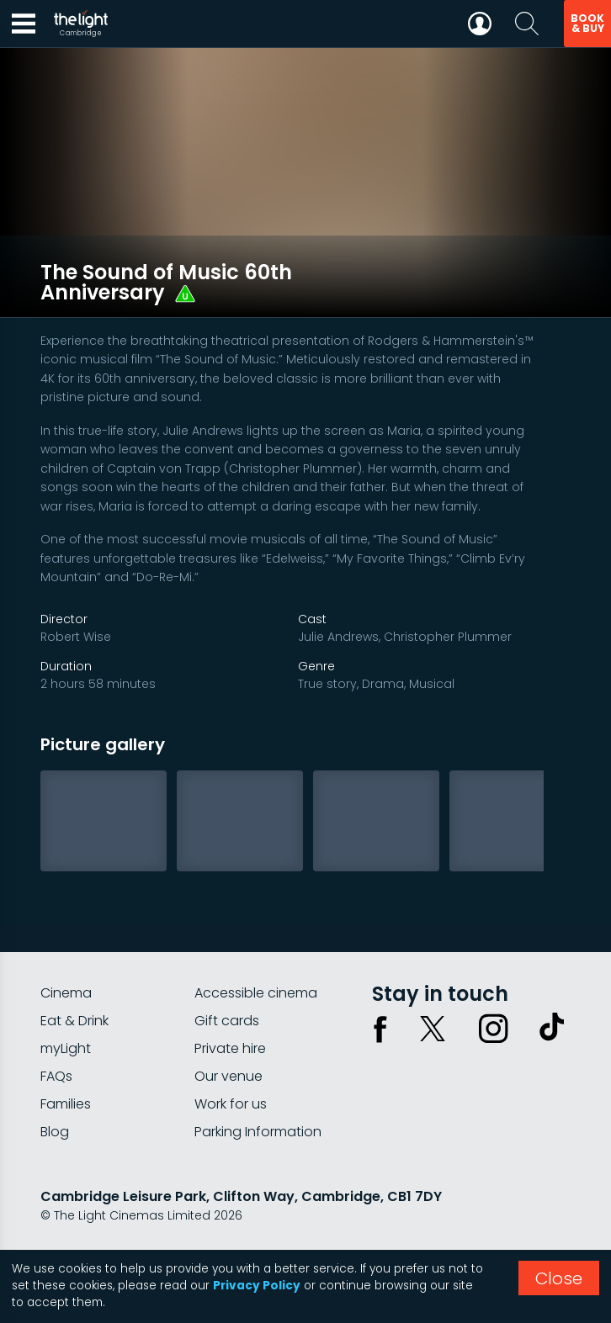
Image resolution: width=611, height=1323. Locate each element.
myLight (65, 1021)
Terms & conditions (193, 1233)
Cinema (66, 966)
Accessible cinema (255, 966)
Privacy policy (81, 1233)
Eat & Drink (74, 993)
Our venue (228, 1049)
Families (65, 1077)
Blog (54, 1104)
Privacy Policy (256, 1286)
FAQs (56, 1049)
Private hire (230, 1021)
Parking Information (257, 1104)
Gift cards (226, 993)
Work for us (230, 1077)
